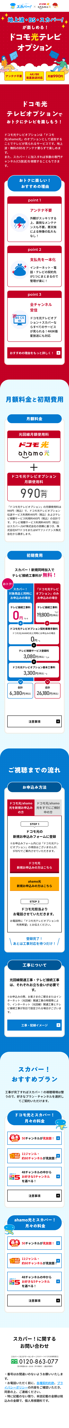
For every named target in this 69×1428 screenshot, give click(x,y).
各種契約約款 (45, 1383)
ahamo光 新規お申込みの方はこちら (34, 883)
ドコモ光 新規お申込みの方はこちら (34, 865)
